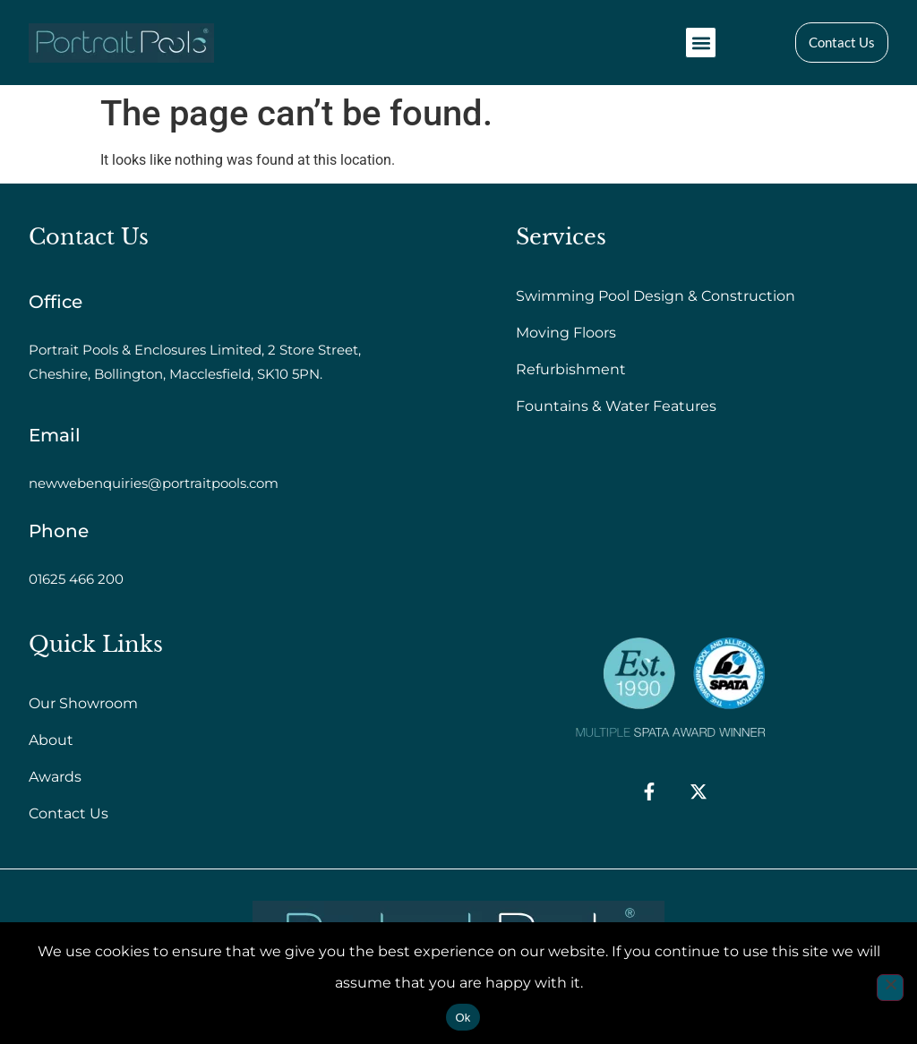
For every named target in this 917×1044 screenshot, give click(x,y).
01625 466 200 (76, 578)
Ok (462, 1017)
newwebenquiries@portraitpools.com (154, 483)
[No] (890, 987)
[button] (700, 42)
